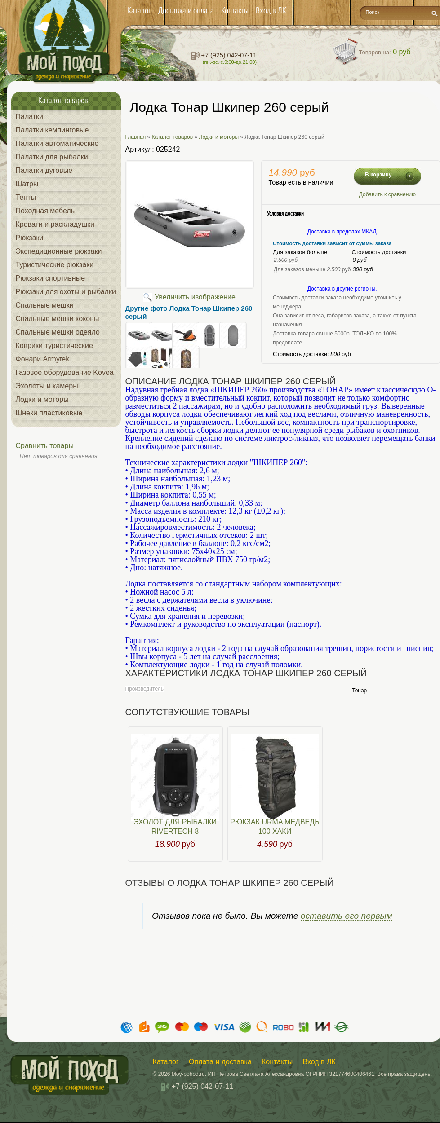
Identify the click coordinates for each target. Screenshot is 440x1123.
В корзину (378, 175)
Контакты (235, 10)
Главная (135, 137)
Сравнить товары (45, 445)
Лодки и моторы (219, 137)
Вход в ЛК (271, 10)
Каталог (139, 10)
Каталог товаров (172, 137)
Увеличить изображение (195, 297)
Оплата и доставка (220, 1062)
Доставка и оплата (186, 10)
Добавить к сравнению (387, 194)
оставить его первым (346, 915)
